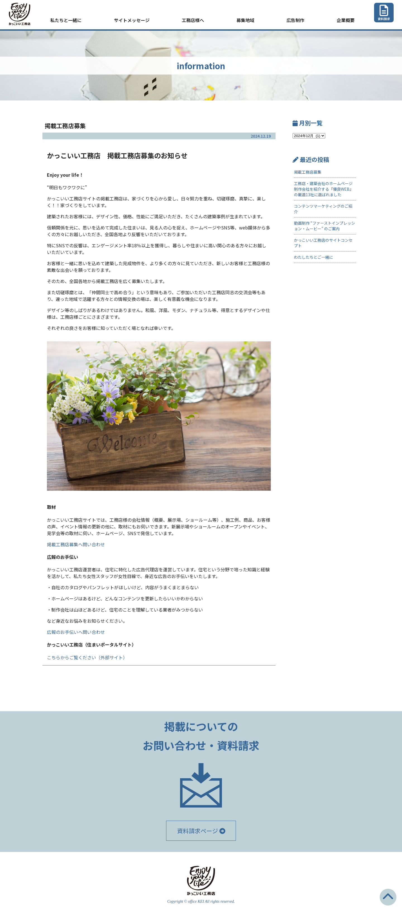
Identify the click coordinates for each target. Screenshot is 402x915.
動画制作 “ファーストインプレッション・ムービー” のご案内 (324, 225)
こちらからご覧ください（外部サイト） (87, 657)
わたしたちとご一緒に (313, 257)
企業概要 (346, 20)
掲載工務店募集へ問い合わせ (76, 544)
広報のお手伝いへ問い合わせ (76, 632)
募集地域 (245, 20)
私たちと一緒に (66, 20)
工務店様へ (193, 20)
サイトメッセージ (132, 20)
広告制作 (295, 20)
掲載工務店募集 (307, 172)
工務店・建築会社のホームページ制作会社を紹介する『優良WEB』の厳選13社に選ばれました (323, 189)
